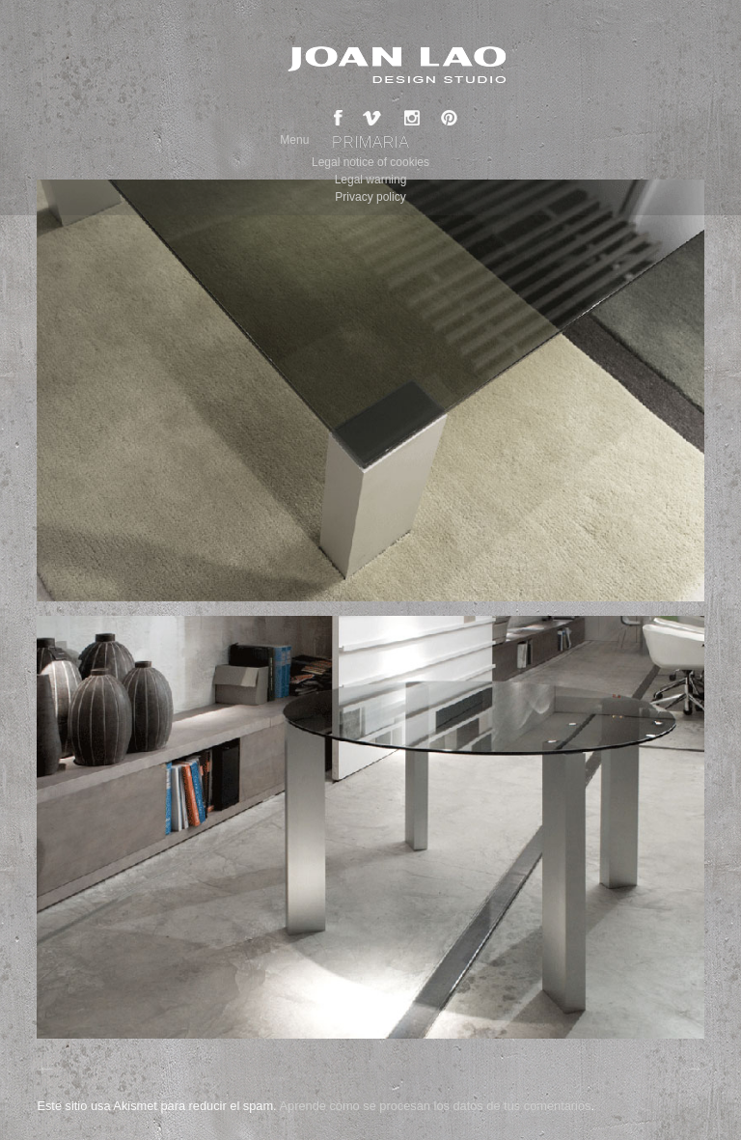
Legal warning (371, 179)
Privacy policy (370, 197)
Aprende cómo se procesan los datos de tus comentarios (434, 1105)
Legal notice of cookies (370, 162)
